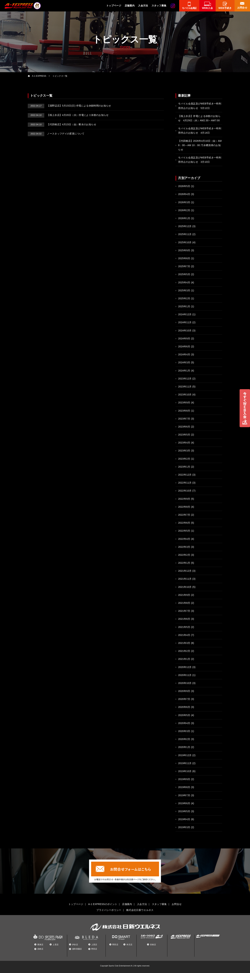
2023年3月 (184, 450)
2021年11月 (184, 578)
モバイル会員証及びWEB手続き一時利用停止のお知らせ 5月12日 (199, 105)
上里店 (56, 945)
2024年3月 (184, 362)
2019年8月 (184, 787)
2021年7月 (184, 611)
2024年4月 (184, 354)
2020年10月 (184, 683)
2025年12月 (184, 226)
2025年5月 (184, 274)
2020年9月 (184, 691)
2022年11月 (184, 482)
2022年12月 (184, 474)
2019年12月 (184, 755)
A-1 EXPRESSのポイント (102, 904)
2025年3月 (184, 290)
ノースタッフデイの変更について (56, 133)
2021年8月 (184, 603)
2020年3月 (184, 731)
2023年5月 (184, 434)
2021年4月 (184, 635)
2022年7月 (184, 514)
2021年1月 (184, 659)
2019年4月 (184, 819)
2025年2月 (184, 298)
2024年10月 (184, 330)
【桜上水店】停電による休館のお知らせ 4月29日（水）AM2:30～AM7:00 (199, 118)
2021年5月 (184, 627)
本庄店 (129, 945)
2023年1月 (184, 466)
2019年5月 (184, 811)
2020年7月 (184, 699)
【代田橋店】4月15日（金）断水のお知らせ (62, 124)
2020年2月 (184, 739)
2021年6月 (184, 618)
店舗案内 (130, 5)
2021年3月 (184, 643)
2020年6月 (184, 707)
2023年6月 (184, 426)
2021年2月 (184, 651)
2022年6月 (184, 522)
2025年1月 (184, 306)
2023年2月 (184, 458)
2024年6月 (184, 346)
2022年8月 (184, 506)
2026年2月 (184, 210)
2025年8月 (184, 258)
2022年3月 (184, 546)
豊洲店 (40, 945)
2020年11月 (184, 675)
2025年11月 (184, 234)
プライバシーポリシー (108, 910)
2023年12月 (184, 378)
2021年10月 (184, 587)
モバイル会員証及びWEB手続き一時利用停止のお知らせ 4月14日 (199, 130)
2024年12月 (184, 314)
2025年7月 (184, 266)
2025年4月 (184, 282)
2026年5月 (184, 186)
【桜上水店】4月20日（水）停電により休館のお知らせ (68, 115)
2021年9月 (184, 595)
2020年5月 (184, 715)
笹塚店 (153, 945)
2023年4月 (184, 442)
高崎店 (40, 949)
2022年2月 (184, 554)
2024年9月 (184, 338)
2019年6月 (184, 803)
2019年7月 (184, 795)
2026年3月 (184, 202)
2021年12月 (184, 570)
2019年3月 (184, 827)
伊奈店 (75, 945)
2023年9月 (184, 402)
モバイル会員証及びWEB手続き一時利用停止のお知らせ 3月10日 (199, 159)
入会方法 (143, 5)
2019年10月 (184, 771)
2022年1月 (184, 562)
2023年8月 (184, 410)
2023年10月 (184, 394)
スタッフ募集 (159, 5)
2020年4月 (184, 723)
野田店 (94, 949)
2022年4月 (184, 539)
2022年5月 (184, 530)
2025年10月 (184, 242)
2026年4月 (184, 194)
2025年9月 (184, 250)
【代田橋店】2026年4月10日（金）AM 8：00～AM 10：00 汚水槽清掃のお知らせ (200, 145)
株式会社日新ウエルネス (140, 910)
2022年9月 (184, 498)
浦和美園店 (77, 949)
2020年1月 (184, 747)
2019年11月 (184, 763)
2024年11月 (184, 322)
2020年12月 (184, 667)
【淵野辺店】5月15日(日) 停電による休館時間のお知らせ (69, 105)
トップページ (113, 5)
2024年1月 (184, 370)
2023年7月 (184, 418)
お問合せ (177, 904)
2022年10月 (184, 490)
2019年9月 (184, 779)
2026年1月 (184, 218)
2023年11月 (184, 386)
